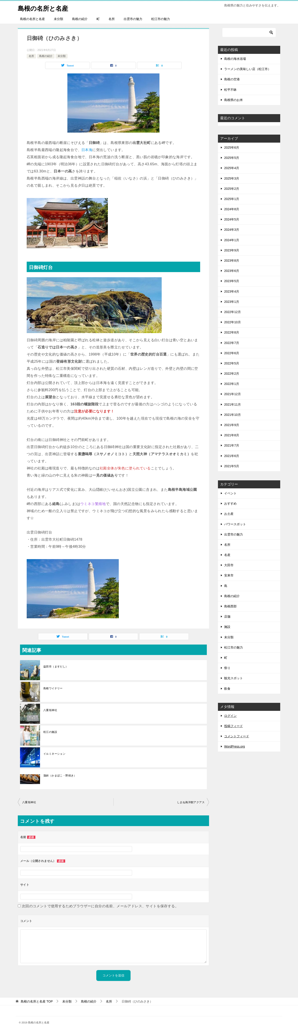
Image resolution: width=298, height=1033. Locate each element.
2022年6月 (231, 353)
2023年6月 (231, 271)
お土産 (229, 513)
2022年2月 (231, 373)
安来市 (229, 575)
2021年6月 (231, 456)
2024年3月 (231, 229)
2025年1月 (231, 199)
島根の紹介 (80, 19)
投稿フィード (233, 726)
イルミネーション (54, 753)
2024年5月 (231, 219)
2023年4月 (231, 291)
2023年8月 (231, 260)
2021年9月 (231, 425)
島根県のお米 (233, 100)
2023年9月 (231, 250)
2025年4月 (231, 168)
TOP (37, 1001)
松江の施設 (50, 732)
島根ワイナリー (53, 688)
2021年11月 (232, 404)
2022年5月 (231, 363)
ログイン (230, 716)
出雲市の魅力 (133, 19)
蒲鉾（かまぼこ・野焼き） (60, 775)
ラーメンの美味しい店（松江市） (247, 69)
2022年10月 (232, 322)
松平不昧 (230, 89)
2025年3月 (231, 178)
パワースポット (235, 524)
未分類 (58, 19)
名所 (112, 19)
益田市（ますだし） (55, 666)
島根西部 (230, 606)
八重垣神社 (50, 710)
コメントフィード (236, 736)
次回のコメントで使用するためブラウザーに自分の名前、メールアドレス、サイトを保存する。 (100, 906)
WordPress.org (234, 746)
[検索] (249, 32)
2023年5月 (231, 281)
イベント (230, 493)
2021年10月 (232, 414)
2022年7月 (231, 343)
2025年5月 (231, 158)
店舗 (227, 616)
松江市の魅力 (160, 19)
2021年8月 (231, 435)
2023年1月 (231, 301)
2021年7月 (231, 445)
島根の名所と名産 (45, 8)
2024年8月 (231, 209)
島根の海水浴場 (235, 59)
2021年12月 (232, 394)
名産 (227, 555)
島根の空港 (232, 79)
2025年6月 (231, 147)
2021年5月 (231, 466)
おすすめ (230, 503)
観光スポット (233, 678)
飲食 (227, 688)
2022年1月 (231, 384)
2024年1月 (231, 240)
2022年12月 (232, 312)
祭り (227, 668)
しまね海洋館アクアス (191, 802)
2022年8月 (231, 332)
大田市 (229, 565)
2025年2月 (231, 188)
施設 (227, 627)
